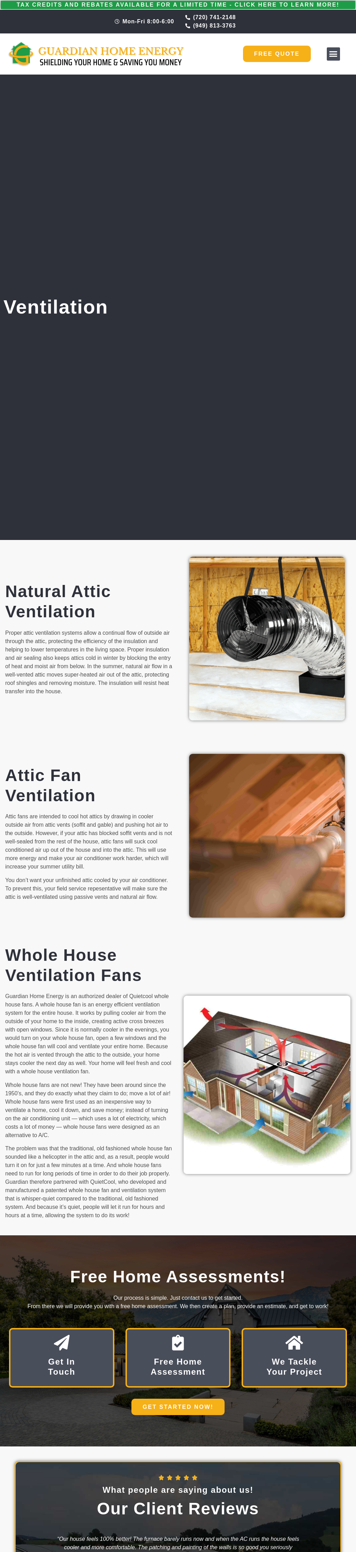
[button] (333, 54)
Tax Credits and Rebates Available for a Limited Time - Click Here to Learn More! (178, 5)
